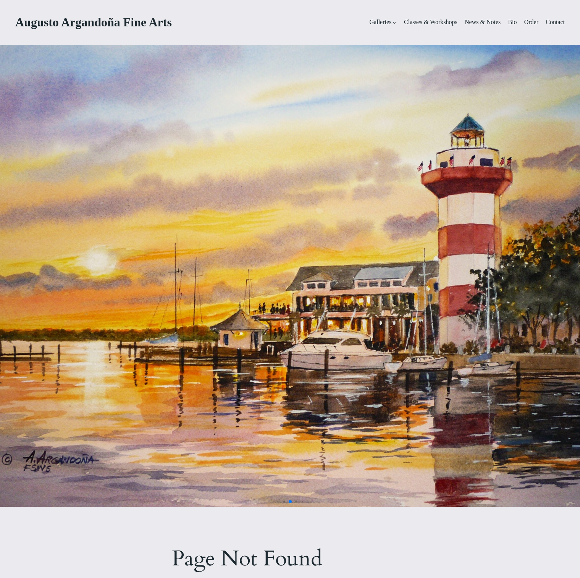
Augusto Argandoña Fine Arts (93, 22)
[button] (277, 501)
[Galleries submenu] (395, 22)
